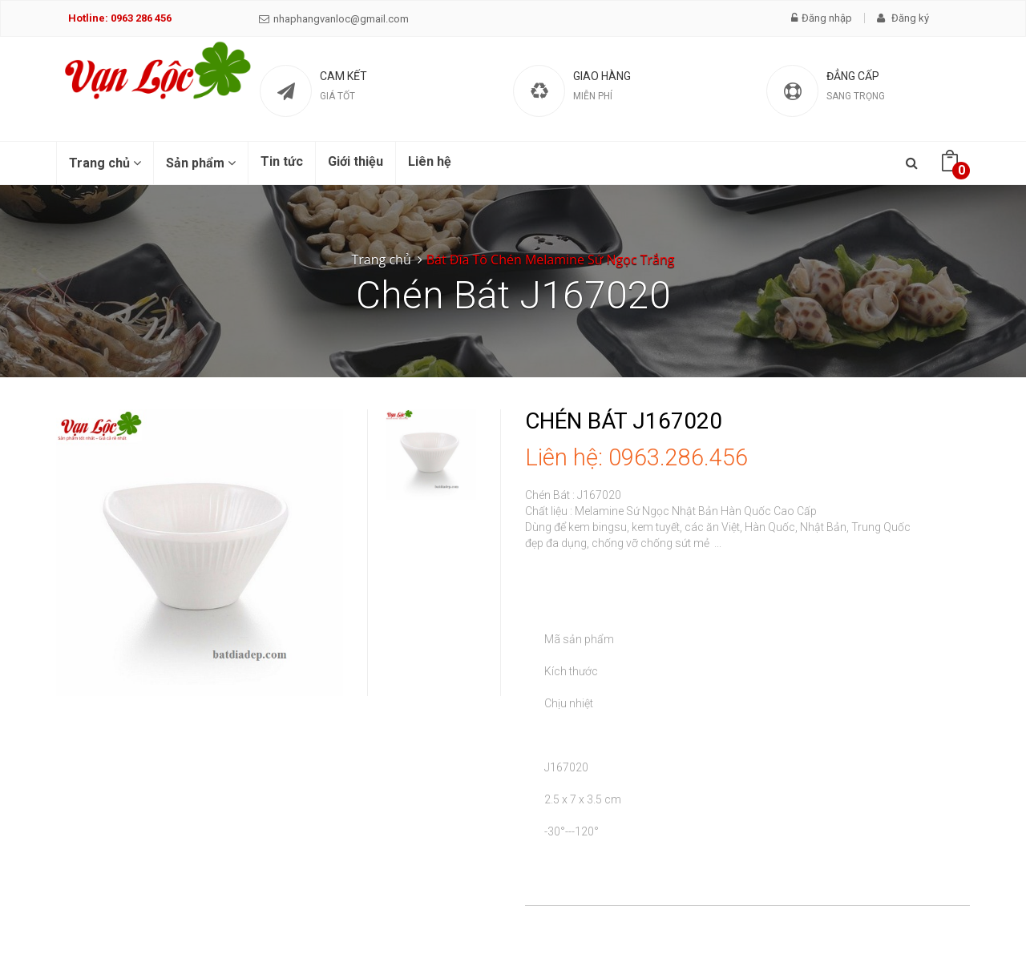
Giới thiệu (355, 161)
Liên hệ (429, 161)
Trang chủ (105, 163)
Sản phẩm (201, 163)
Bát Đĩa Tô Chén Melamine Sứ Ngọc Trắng (550, 259)
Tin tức (282, 161)
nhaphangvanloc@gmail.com (334, 19)
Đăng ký (903, 18)
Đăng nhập (821, 18)
